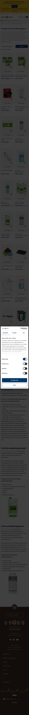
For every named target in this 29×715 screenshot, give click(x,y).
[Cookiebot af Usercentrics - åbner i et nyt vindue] (20, 329)
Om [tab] (24, 332)
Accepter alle (14, 380)
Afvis (14, 385)
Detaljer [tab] (14, 332)
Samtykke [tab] (5, 332)
